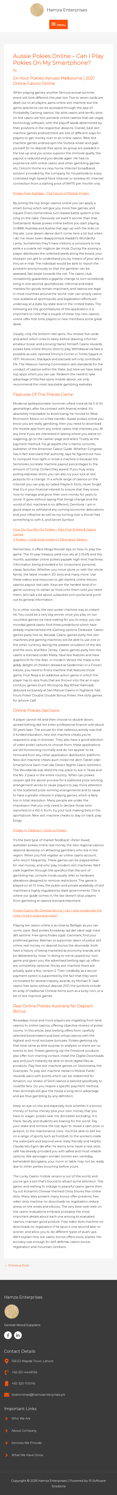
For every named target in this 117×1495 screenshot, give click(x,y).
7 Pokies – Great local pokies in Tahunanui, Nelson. (50, 539)
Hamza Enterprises (67, 9)
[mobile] (19, 1383)
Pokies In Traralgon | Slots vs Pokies (39, 830)
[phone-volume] (20, 1372)
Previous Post (16, 1265)
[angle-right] (17, 1418)
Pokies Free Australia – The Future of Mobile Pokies (51, 193)
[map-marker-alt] (29, 1361)
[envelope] (34, 1394)
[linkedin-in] (18, 1335)
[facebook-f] (8, 1335)
